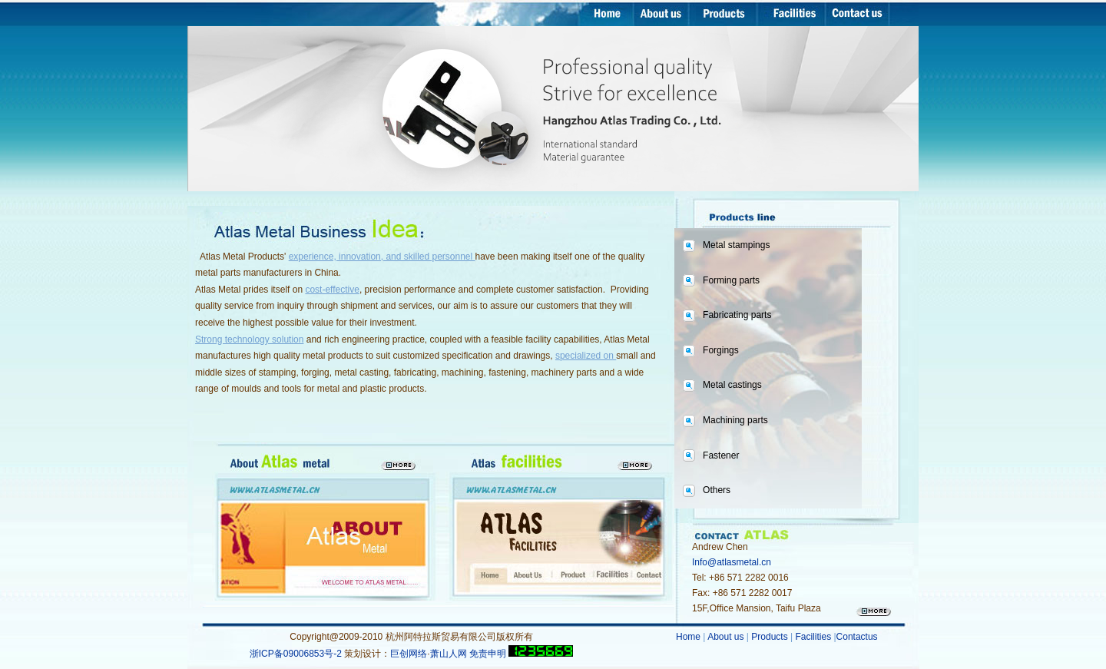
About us (727, 636)
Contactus (857, 636)
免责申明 (487, 653)
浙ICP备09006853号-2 (297, 653)
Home (689, 636)
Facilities (814, 636)
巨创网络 (408, 653)
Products (769, 636)
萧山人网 (448, 653)
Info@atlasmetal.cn (731, 562)
